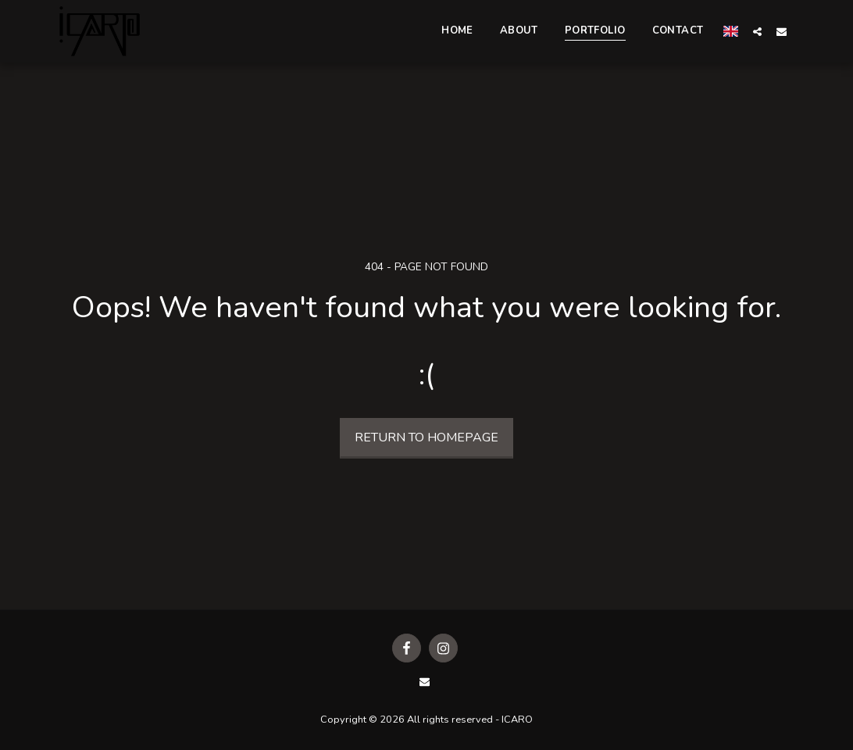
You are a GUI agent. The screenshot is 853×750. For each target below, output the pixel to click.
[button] (757, 31)
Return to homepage (426, 437)
